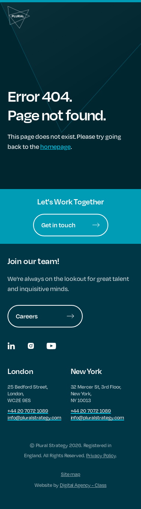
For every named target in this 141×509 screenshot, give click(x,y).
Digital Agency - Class (83, 485)
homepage (55, 146)
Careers (45, 316)
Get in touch (70, 225)
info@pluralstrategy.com (34, 417)
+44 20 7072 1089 (28, 411)
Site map (70, 474)
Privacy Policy (101, 455)
